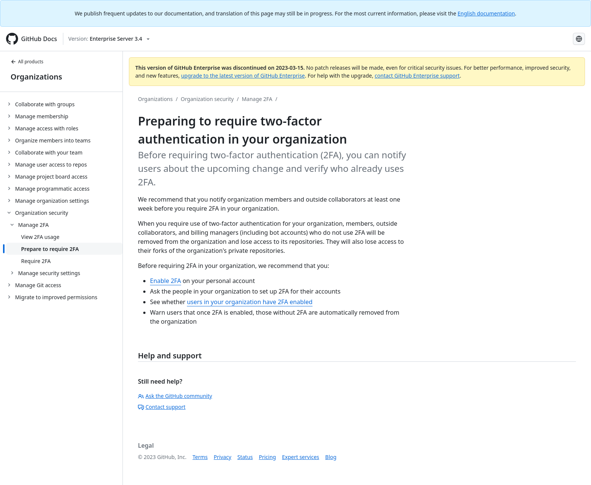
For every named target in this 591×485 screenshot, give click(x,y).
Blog (331, 457)
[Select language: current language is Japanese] (579, 39)
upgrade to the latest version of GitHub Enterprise (243, 75)
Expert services (300, 457)
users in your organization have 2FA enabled (249, 302)
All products (27, 61)
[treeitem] (64, 104)
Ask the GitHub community (175, 395)
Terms (200, 457)
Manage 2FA (257, 99)
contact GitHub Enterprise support (417, 75)
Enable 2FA (165, 281)
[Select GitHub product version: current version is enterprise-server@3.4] (109, 39)
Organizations (36, 77)
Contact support (161, 406)
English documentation (486, 13)
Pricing (267, 457)
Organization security (207, 99)
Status (245, 457)
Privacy (222, 457)
